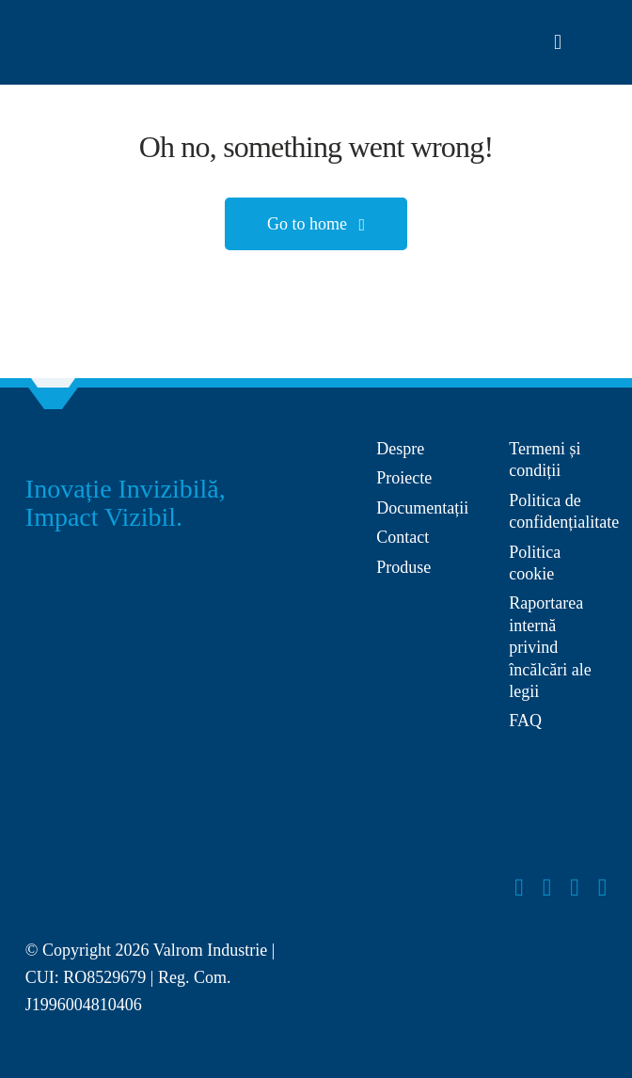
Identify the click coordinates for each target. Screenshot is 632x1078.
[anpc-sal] (430, 608)
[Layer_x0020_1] (75, 37)
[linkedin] (603, 888)
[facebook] (519, 888)
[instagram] (547, 888)
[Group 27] (53, 446)
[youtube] (574, 888)
